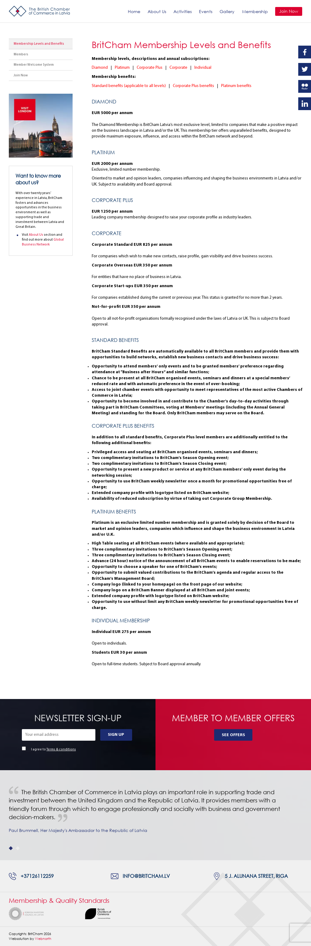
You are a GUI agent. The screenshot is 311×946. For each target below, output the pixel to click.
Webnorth (43, 939)
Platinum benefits (236, 86)
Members (21, 54)
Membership (255, 11)
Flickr (304, 86)
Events (205, 11)
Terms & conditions (61, 749)
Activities (182, 11)
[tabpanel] (155, 815)
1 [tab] (11, 848)
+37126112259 (37, 876)
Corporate (178, 68)
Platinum (122, 68)
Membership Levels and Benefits (39, 44)
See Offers (233, 735)
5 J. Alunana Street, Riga (256, 876)
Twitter (304, 69)
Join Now (288, 11)
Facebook (304, 52)
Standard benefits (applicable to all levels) (129, 86)
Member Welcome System (34, 65)
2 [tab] (18, 848)
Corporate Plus (149, 68)
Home (134, 11)
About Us (157, 11)
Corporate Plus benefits (193, 86)
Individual (202, 68)
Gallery (227, 11)
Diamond (100, 68)
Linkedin (304, 103)
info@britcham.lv (146, 876)
